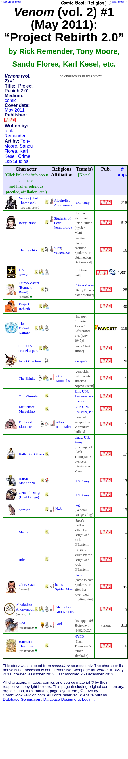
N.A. (58, 508)
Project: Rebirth (24, 306)
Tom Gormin (28, 396)
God (22, 623)
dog (77, 505)
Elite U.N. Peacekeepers (28, 348)
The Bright (27, 378)
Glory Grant (28, 584)
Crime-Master (84, 285)
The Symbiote (29, 250)
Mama (23, 532)
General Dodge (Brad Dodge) (30, 494)
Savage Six (82, 361)
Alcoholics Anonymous (63, 202)
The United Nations (24, 328)
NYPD (79, 637)
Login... (88, 699)
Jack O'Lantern (30, 361)
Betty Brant (27, 223)
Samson (24, 510)
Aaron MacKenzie (27, 480)
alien (57, 248)
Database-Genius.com (22, 699)
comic (11, 100)
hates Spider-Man (64, 586)
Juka (22, 560)
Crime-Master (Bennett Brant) (29, 287)
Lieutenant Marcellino (27, 409)
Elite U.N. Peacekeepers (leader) (84, 396)
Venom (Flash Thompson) (29, 200)
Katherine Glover (31, 454)
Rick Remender (15, 133)
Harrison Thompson (26, 643)
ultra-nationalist (63, 378)
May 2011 (15, 110)
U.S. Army (82, 203)
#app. (122, 171)
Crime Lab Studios (17, 159)
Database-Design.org (61, 699)
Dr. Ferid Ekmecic (25, 424)
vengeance (62, 252)
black (78, 437)
